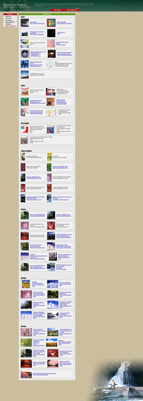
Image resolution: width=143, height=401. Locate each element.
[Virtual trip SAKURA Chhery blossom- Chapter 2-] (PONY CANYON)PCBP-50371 (65, 256)
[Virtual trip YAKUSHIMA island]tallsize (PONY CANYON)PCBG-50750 (66, 294)
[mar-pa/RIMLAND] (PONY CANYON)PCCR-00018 (64, 22)
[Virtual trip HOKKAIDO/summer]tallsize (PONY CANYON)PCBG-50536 (65, 342)
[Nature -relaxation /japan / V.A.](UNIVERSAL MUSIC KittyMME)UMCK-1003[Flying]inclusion (38, 53)
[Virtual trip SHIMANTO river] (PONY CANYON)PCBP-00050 (63, 215)
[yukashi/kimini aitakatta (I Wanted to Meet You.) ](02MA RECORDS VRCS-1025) (37, 102)
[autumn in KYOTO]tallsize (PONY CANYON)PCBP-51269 (39, 364)
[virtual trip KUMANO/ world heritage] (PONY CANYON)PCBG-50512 (66, 315)
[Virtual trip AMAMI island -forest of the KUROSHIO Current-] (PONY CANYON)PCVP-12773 (35, 198)
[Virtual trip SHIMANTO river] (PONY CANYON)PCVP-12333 (33, 177)
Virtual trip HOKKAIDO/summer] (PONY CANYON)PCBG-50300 (38, 284)
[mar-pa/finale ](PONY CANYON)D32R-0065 (37, 22)
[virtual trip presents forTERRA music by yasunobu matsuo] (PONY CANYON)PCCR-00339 (64, 54)
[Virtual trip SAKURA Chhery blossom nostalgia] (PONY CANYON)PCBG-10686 (44, 374)
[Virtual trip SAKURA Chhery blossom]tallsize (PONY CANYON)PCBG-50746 (39, 294)
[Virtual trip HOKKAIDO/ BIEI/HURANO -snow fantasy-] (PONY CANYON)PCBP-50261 (63, 246)
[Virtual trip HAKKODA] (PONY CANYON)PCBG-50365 (65, 284)
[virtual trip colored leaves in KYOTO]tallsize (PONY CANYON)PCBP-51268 (66, 353)
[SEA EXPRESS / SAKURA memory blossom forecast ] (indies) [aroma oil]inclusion (36, 112)
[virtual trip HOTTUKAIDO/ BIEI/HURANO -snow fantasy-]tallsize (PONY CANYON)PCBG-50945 (66, 304)
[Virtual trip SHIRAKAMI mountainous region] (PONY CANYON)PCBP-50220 (37, 246)
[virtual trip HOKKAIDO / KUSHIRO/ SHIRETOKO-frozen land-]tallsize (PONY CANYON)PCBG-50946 (39, 315)
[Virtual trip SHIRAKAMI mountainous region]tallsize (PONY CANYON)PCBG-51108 (38, 342)
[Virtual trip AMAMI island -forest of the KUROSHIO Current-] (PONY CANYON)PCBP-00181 (64, 236)
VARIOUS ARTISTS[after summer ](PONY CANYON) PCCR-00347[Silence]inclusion (36, 64)
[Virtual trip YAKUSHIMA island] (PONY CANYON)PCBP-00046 (37, 215)
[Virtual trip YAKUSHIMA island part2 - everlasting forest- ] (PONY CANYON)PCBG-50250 (37, 267)
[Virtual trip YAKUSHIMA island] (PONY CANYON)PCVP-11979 (60, 167)
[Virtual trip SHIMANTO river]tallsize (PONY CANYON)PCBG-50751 (39, 304)
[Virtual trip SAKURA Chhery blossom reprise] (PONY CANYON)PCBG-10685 (65, 363)
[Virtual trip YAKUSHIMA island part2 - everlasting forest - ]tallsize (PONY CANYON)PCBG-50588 (39, 353)
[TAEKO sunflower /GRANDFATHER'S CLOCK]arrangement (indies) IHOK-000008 (61, 101)
